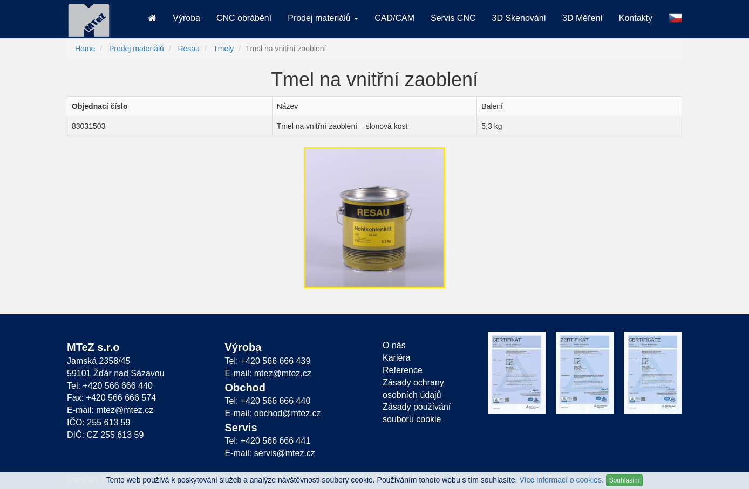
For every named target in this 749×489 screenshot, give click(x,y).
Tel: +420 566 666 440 (110, 385)
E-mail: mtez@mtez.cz (110, 410)
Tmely (223, 48)
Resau (188, 48)
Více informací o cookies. (561, 480)
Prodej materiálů (136, 48)
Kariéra (397, 357)
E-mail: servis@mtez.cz (270, 453)
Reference (403, 370)
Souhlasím (624, 480)
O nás (394, 345)
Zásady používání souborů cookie (417, 413)
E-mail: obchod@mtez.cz (273, 413)
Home (85, 48)
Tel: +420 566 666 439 (268, 361)
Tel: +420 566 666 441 (268, 440)
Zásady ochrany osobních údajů (413, 389)
